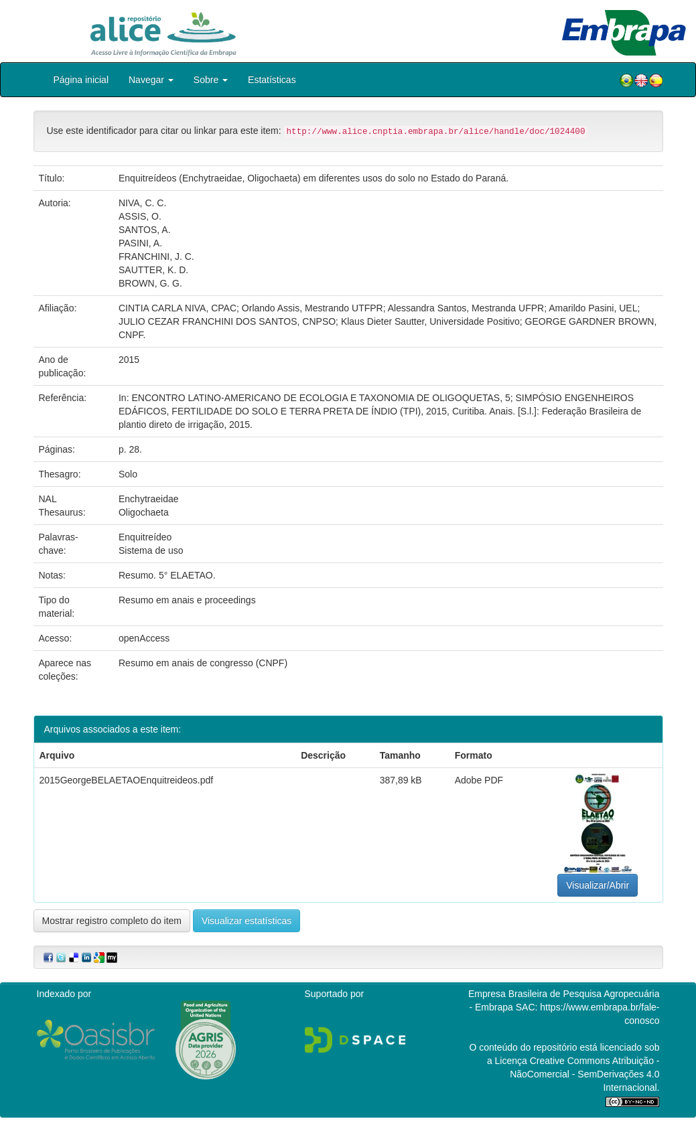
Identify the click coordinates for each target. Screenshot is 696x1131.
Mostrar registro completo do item (112, 920)
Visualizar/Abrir (597, 885)
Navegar (151, 79)
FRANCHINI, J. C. (156, 256)
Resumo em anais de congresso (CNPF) (203, 663)
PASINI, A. (140, 243)
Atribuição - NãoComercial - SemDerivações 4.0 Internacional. (584, 1074)
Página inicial (81, 79)
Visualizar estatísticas (246, 920)
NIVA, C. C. (142, 203)
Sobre (211, 79)
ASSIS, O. (140, 216)
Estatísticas (272, 79)
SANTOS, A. (145, 229)
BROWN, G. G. (150, 283)
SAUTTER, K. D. (153, 270)
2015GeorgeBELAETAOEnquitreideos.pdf (127, 780)
